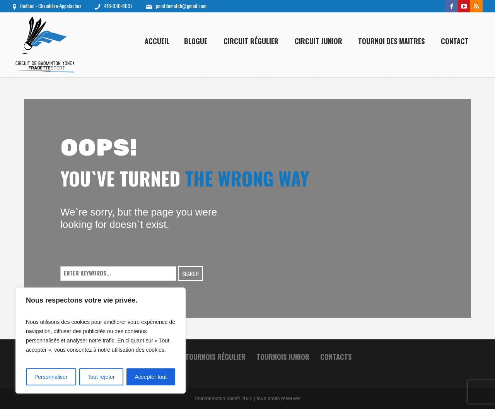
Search (190, 273)
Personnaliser (51, 377)
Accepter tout (151, 377)
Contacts (336, 356)
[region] (100, 340)
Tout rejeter (101, 377)
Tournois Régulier (215, 356)
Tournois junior (282, 356)
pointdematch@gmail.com (181, 6)
